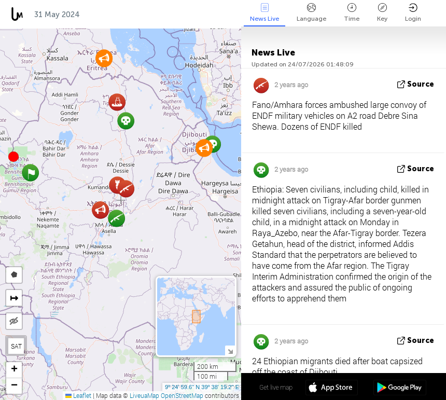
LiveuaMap (144, 395)
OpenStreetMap (182, 395)
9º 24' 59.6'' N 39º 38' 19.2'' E (202, 387)
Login (413, 12)
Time (351, 12)
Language (311, 12)
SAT (16, 346)
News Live (264, 12)
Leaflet (78, 395)
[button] (13, 156)
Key (382, 12)
